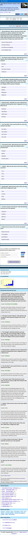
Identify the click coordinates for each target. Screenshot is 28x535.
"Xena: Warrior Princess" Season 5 (9, 501)
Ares (3, 66)
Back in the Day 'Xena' (7, 503)
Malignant (4, 92)
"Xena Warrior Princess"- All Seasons (10, 488)
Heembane (4, 111)
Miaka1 (7, 19)
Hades (6, 514)
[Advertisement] (14, 22)
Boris (3, 196)
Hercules (4, 64)
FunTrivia (7, 528)
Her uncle (4, 137)
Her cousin (4, 134)
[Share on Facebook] (17, 14)
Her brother (4, 131)
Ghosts (21, 511)
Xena (25, 511)
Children (2, 513)
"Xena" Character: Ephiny (7, 494)
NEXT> (25, 54)
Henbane (4, 109)
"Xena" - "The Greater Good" (8, 489)
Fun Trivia (4, 1)
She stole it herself (6, 69)
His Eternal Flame (6, 45)
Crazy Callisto (5, 504)
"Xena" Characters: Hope (7, 496)
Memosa (4, 216)
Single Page (18, 26)
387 (21, 19)
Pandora (4, 151)
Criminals (8, 511)
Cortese (3, 194)
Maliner (3, 89)
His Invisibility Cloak (6, 50)
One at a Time (12, 26)
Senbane (4, 116)
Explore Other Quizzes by (9, 519)
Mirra (3, 179)
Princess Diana (5, 158)
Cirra (3, 176)
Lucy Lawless (5, 234)
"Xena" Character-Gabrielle (8, 493)
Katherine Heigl (5, 239)
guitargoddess (22, 478)
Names (11, 511)
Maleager (4, 87)
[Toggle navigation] (25, 1)
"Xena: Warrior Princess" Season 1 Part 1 (11, 499)
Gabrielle (4, 156)
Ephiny (3, 153)
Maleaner (4, 95)
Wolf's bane (4, 114)
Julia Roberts (4, 237)
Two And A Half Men (9, 513)
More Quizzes (6, 525)
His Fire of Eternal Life (7, 42)
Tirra (3, 171)
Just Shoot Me (11, 514)
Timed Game (24, 26)
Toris (3, 191)
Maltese (3, 199)
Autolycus (4, 71)
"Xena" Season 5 (5, 498)
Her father (4, 129)
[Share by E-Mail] (25, 14)
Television (3, 511)
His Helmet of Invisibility (7, 47)
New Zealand (17, 511)
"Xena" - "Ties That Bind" (7, 491)
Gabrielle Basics (5, 506)
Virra (3, 173)
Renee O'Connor (5, 231)
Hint (26, 38)
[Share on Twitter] (22, 14)
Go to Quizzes (8, 522)
